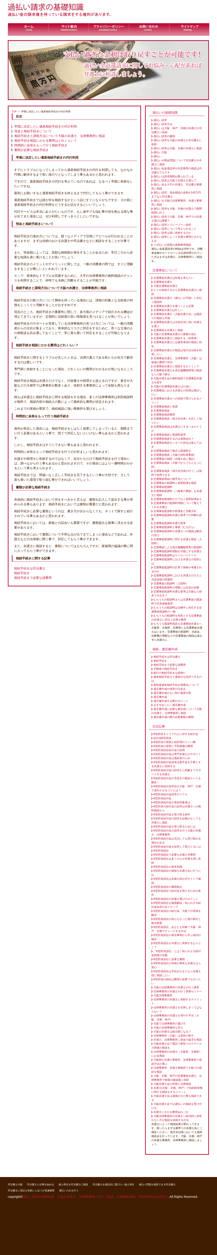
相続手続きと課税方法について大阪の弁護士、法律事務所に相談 (59, 136)
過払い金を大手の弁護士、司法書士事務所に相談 (176, 186)
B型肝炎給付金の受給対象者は (172, 802)
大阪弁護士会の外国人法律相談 (172, 1083)
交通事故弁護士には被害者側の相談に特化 (176, 344)
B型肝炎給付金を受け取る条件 (172, 814)
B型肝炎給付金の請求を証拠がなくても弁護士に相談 (176, 820)
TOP (14, 111)
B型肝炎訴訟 (161, 850)
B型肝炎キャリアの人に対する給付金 (176, 734)
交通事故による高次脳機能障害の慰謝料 (178, 547)
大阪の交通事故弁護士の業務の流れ (175, 334)
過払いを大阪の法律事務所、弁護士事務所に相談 (176, 202)
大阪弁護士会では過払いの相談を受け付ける (176, 1106)
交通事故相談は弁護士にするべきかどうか (176, 428)
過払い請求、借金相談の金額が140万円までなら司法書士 (176, 194)
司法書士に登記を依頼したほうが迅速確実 (31, 1190)
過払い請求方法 (163, 124)
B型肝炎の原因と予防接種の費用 (173, 746)
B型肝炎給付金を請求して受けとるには (177, 846)
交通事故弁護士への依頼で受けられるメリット (176, 400)
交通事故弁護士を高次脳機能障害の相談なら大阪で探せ (176, 372)
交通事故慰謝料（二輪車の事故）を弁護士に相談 (176, 493)
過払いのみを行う (69, 1190)
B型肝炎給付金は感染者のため (172, 758)
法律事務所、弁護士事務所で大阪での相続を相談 (176, 1069)
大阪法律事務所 (163, 995)
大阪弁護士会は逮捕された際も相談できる (176, 1098)
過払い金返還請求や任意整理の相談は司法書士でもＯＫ (176, 170)
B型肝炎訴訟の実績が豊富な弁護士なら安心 (176, 965)
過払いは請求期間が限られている (174, 176)
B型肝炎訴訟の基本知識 (168, 866)
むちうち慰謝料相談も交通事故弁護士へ (178, 623)
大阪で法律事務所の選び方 (170, 1023)
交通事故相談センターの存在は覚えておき (176, 444)
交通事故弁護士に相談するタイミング (176, 366)
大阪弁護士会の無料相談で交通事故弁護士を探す (176, 380)
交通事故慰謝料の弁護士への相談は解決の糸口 (176, 533)
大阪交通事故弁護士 (166, 286)
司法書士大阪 (15, 1184)
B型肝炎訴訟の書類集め (168, 886)
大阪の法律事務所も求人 (168, 1027)
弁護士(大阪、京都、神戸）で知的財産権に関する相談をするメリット (177, 1089)
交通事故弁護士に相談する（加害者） (176, 338)
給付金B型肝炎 (162, 738)
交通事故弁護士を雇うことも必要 (174, 306)
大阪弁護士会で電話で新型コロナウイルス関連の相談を (176, 1045)
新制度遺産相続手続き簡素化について (176, 684)
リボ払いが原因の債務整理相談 (172, 244)
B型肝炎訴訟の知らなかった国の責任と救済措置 (176, 921)
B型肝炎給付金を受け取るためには (175, 826)
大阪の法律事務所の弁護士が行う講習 (176, 987)
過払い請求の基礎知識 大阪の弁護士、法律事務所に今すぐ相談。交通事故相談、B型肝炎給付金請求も (96, 1196)
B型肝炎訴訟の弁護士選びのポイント (176, 898)
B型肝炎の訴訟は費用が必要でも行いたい (176, 981)
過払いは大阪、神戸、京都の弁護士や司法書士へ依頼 (176, 130)
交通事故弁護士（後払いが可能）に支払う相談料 (176, 300)
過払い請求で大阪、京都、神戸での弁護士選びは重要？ (176, 218)
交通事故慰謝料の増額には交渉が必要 (176, 587)
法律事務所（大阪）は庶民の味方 (174, 1035)
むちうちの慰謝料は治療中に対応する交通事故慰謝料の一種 (176, 609)
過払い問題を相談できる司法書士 (157, 1184)
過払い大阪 (160, 152)
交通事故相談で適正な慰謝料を (172, 450)
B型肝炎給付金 (162, 798)
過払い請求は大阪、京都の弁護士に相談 (178, 148)
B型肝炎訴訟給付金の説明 (169, 750)
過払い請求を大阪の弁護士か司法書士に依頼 (176, 142)
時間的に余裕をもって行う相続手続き (40, 145)
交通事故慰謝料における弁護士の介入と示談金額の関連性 (176, 577)
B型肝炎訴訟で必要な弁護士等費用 (175, 854)
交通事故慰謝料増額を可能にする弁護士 (178, 551)
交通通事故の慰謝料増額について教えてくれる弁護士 (176, 505)
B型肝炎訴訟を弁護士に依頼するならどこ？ (176, 945)
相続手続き (22, 573)
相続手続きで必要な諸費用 (33, 577)
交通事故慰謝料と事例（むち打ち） (175, 527)
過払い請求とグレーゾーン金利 (172, 224)
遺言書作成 (160, 697)
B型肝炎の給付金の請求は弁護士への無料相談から (176, 808)
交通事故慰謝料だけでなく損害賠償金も (178, 499)
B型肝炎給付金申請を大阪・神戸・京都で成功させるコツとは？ (176, 788)
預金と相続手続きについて (33, 131)
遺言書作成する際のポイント (171, 701)
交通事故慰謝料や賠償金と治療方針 (175, 511)
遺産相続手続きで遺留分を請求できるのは (176, 678)
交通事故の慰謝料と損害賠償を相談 (175, 483)
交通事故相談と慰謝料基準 (170, 434)
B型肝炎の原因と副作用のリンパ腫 (175, 742)
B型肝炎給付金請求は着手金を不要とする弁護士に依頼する (176, 764)
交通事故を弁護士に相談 (168, 330)
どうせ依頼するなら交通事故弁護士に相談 (176, 292)
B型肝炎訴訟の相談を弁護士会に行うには (176, 872)
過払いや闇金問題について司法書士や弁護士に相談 (176, 162)
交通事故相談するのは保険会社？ (174, 438)
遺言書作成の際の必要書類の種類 (174, 717)
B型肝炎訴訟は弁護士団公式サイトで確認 (176, 880)
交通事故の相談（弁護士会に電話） (175, 458)
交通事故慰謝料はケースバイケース (175, 555)
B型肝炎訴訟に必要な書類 (169, 959)
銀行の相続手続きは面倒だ (170, 672)
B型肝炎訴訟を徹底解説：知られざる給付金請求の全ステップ (176, 905)
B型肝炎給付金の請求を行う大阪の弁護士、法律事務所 (176, 832)
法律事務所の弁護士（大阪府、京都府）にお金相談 (176, 1053)
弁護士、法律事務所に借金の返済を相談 (178, 1039)
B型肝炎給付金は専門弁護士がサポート (177, 754)
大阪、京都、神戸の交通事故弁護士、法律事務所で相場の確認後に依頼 (176, 1077)
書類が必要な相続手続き (31, 150)
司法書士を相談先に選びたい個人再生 (113, 1184)
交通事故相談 (162, 410)
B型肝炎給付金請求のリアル (171, 794)
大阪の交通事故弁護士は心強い (172, 386)
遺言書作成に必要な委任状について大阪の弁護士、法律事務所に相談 (176, 711)
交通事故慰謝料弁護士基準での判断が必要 (176, 517)
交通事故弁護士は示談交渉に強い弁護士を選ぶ (176, 324)
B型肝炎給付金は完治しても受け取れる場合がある (176, 840)
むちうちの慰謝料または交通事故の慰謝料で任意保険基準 (176, 601)
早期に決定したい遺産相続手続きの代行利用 (45, 126)
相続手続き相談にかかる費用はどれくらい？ (45, 140)
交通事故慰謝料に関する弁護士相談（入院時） (176, 541)
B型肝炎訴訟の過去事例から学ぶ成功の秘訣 (176, 937)
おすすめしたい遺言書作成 (170, 705)
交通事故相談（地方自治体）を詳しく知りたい (176, 420)
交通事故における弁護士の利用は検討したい (176, 392)
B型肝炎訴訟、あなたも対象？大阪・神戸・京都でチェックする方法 (176, 929)
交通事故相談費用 (164, 414)
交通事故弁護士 (163, 281)
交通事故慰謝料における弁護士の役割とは (176, 561)
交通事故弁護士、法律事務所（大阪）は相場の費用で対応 (176, 360)
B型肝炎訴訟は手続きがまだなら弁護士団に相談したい (176, 973)
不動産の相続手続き (166, 668)
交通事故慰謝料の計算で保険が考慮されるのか (176, 569)
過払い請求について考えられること (175, 228)
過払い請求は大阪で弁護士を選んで (175, 180)
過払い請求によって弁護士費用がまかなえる (176, 238)
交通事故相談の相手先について (172, 479)
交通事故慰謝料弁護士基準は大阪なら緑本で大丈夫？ (176, 593)
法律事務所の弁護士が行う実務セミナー (178, 991)
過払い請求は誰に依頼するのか (172, 232)
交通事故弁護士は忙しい (168, 310)
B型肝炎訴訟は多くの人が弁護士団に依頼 (176, 860)
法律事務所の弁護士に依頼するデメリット (176, 1001)
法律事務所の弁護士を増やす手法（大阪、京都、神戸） (175, 1017)
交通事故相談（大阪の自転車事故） (175, 454)
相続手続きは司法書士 (29, 568)
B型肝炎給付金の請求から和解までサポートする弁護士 (176, 772)
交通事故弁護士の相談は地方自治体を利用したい (176, 352)
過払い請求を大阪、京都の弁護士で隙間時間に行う (176, 210)
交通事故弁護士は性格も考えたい (174, 277)
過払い (158, 156)
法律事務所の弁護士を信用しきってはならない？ (176, 1009)
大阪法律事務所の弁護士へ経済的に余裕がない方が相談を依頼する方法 (176, 1118)
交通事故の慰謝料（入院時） (171, 583)
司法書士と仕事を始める (40, 1184)
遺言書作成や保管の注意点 (170, 688)
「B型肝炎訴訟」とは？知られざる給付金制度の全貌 (176, 953)
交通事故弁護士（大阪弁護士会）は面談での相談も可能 (176, 316)
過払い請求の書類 (164, 136)
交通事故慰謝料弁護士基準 (170, 523)
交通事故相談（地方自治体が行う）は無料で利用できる (176, 472)
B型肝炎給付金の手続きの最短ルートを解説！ (176, 780)
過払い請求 (160, 120)
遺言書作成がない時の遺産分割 (172, 693)
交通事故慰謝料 (163, 487)
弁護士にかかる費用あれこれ (171, 1112)
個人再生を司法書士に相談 (73, 1184)
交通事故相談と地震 (166, 406)
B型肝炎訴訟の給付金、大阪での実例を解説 (176, 913)
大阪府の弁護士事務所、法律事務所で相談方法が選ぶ (176, 1061)
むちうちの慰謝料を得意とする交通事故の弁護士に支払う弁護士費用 (176, 617)
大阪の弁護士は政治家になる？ (172, 1031)
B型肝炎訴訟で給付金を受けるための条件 (176, 892)
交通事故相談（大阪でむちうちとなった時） (176, 464)
